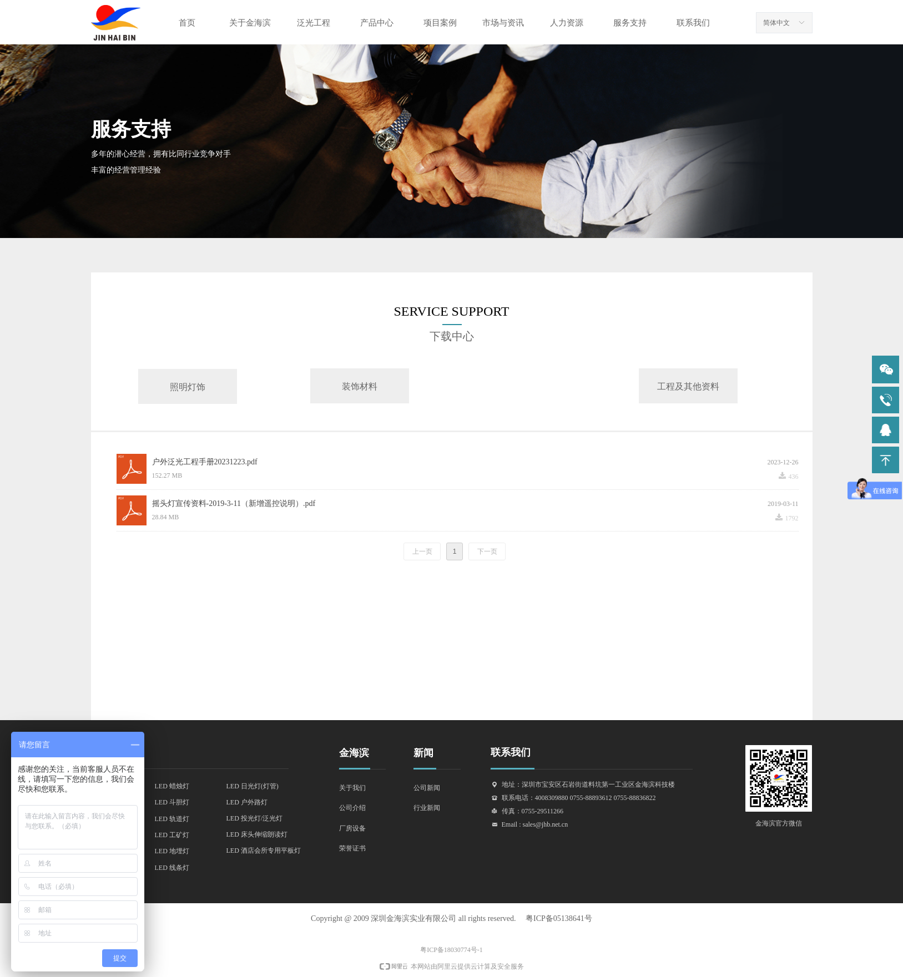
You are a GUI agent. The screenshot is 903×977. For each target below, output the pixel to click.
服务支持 (630, 22)
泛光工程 (313, 22)
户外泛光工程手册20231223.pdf (205, 462)
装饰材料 (359, 386)
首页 (187, 22)
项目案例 (440, 22)
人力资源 (566, 22)
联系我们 (693, 22)
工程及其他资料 (688, 386)
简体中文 (776, 23)
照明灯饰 (187, 387)
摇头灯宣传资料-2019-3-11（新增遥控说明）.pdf (234, 503)
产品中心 (377, 22)
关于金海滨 (250, 22)
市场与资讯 (503, 22)
